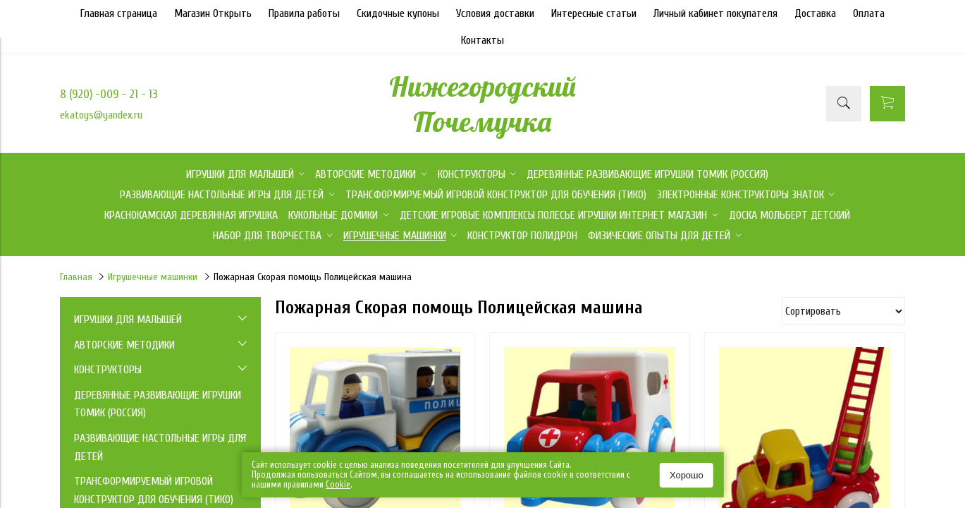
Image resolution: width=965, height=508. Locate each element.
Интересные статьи (594, 13)
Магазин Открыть (213, 13)
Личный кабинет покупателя (715, 13)
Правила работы (304, 13)
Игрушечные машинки (152, 277)
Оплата (869, 13)
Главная (76, 277)
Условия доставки (495, 13)
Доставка (815, 13)
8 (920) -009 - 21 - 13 (109, 94)
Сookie (338, 484)
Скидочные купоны (398, 13)
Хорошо (686, 475)
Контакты (482, 40)
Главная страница (118, 13)
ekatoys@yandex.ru (101, 115)
